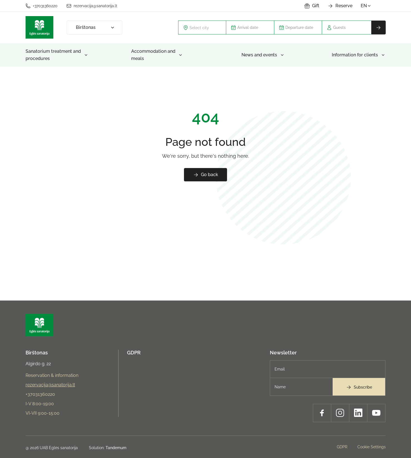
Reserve (340, 6)
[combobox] (202, 27)
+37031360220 (42, 5)
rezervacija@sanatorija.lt (91, 5)
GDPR (134, 353)
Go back (205, 174)
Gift (311, 6)
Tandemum (116, 448)
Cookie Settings (371, 447)
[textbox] (206, 27)
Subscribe (359, 387)
